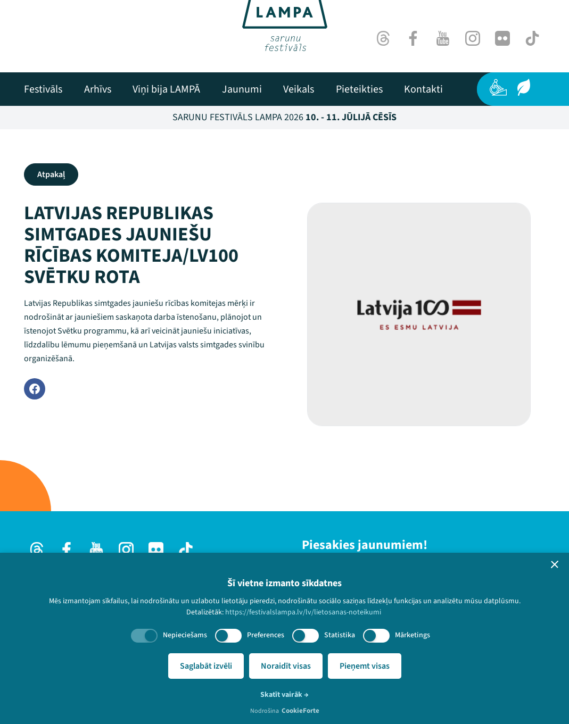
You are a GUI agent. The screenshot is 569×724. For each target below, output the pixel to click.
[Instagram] (472, 38)
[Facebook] (413, 38)
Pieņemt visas (365, 666)
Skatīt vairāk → (284, 694)
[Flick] (502, 38)
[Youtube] (443, 38)
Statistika (339, 635)
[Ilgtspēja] (523, 87)
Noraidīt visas (286, 666)
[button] (554, 564)
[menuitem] (43, 89)
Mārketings (412, 635)
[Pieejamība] (498, 87)
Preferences (265, 635)
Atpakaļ (51, 174)
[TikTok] (532, 38)
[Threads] (383, 38)
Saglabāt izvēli (206, 666)
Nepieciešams (185, 635)
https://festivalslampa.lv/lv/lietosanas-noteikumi (303, 612)
